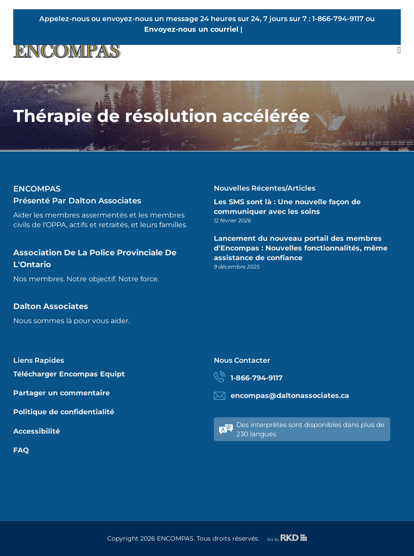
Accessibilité (36, 431)
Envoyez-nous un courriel (191, 29)
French (257, 29)
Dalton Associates (50, 306)
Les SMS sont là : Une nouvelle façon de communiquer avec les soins (287, 207)
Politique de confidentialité (63, 412)
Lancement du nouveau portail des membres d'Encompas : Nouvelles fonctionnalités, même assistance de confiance (301, 248)
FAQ (21, 450)
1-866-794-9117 (257, 378)
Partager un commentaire (61, 393)
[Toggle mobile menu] (399, 50)
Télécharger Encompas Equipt (69, 374)
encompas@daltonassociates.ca (290, 395)
